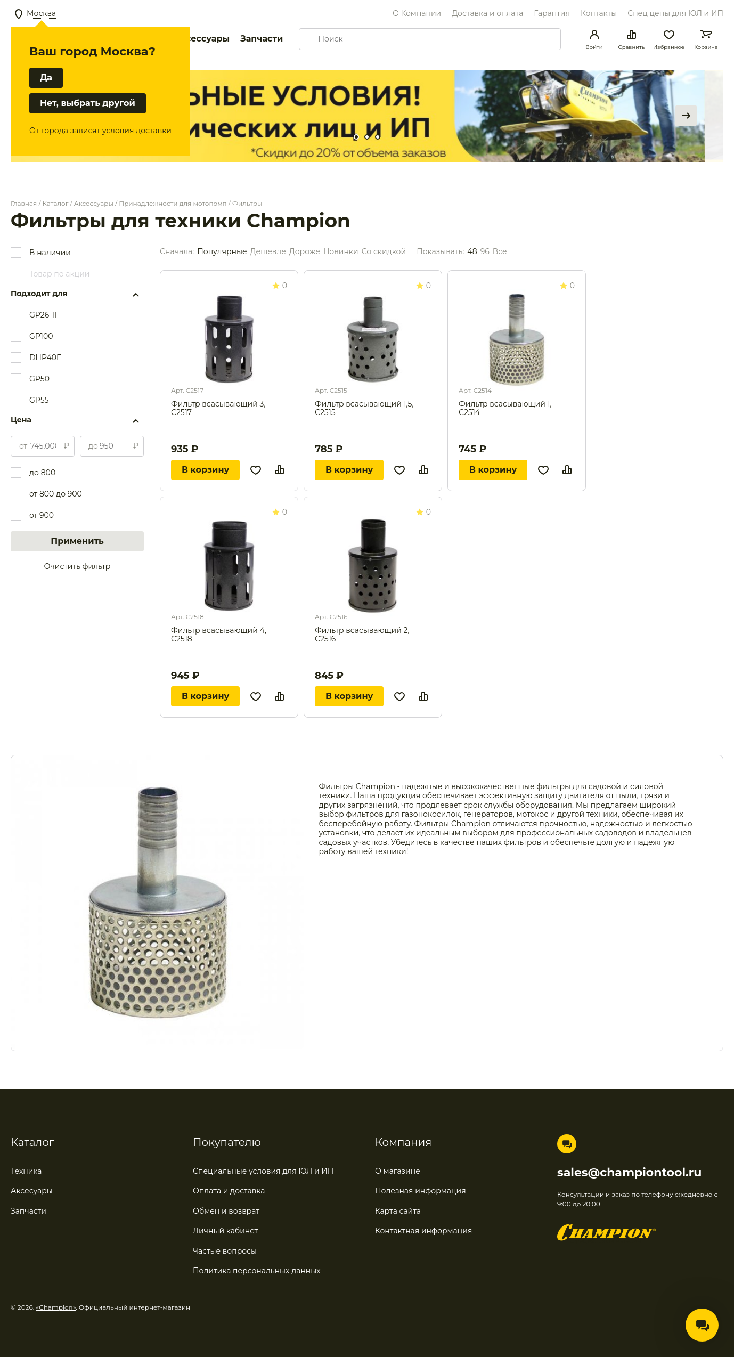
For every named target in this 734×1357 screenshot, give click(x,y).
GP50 (39, 379)
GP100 (41, 336)
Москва (41, 13)
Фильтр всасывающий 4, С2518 (218, 635)
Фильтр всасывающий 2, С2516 (362, 635)
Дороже (304, 251)
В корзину (205, 470)
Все (500, 251)
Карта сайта (398, 1211)
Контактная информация (423, 1231)
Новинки (340, 251)
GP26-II (42, 315)
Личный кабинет (225, 1231)
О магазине (397, 1171)
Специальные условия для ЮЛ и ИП (263, 1171)
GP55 (39, 400)
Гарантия (552, 13)
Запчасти (261, 39)
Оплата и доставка (229, 1191)
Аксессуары (202, 39)
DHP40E (45, 357)
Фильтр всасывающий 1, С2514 (505, 408)
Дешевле (268, 251)
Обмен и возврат (226, 1211)
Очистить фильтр (77, 566)
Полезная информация (420, 1191)
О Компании (417, 13)
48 (472, 251)
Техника (26, 1171)
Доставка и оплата (487, 13)
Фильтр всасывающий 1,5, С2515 (364, 408)
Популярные (222, 251)
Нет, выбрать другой (87, 103)
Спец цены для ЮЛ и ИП (675, 13)
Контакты (599, 13)
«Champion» (56, 1307)
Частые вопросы (225, 1251)
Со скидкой (384, 251)
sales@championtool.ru (629, 1172)
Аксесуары (32, 1191)
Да (46, 77)
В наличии (50, 252)
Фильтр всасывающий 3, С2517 (218, 408)
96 (485, 251)
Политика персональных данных (257, 1270)
